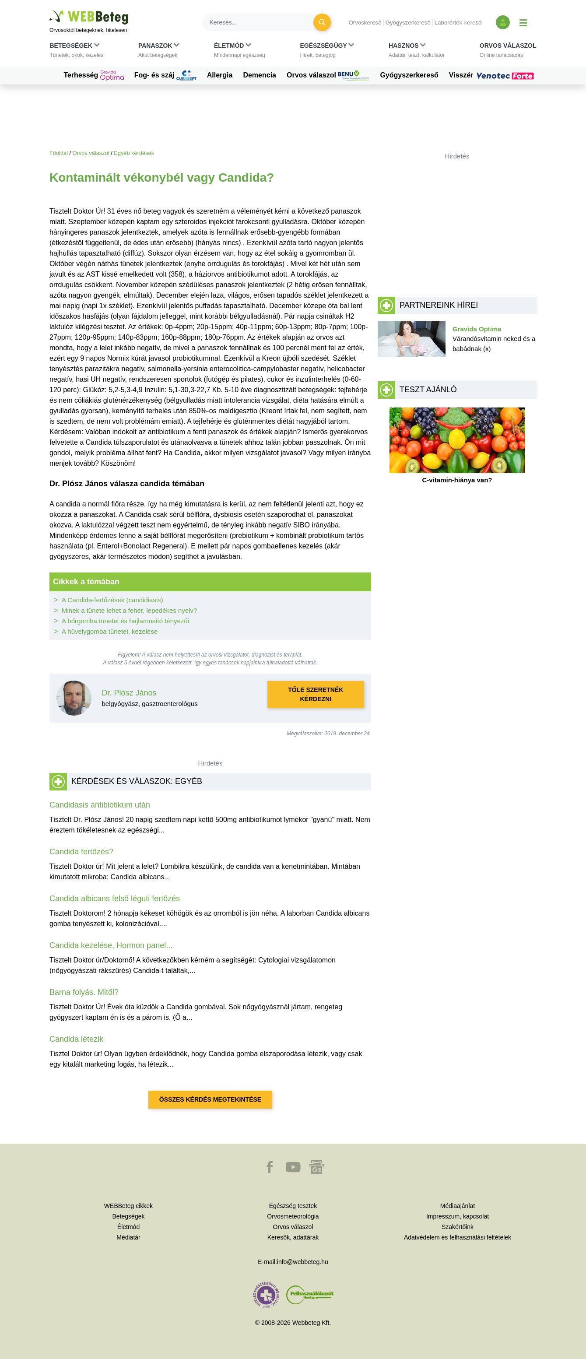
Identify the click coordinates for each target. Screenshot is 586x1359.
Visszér (493, 75)
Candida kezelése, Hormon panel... (110, 945)
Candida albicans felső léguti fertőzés (114, 898)
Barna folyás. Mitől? (84, 992)
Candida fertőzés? (81, 851)
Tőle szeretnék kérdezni (315, 694)
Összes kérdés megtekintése (210, 1099)
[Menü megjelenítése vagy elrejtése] (523, 22)
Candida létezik (76, 1039)
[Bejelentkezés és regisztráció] (503, 22)
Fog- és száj (165, 75)
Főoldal (58, 153)
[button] (77, 52)
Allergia (220, 75)
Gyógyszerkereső (408, 22)
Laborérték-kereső (458, 22)
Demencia (259, 75)
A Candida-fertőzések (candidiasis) (112, 600)
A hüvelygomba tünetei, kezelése (110, 631)
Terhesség (93, 75)
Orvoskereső (364, 22)
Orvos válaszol (328, 75)
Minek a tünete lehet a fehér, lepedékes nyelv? (129, 610)
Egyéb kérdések (134, 153)
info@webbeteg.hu (302, 1261)
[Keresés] (263, 22)
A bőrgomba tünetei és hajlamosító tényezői (125, 621)
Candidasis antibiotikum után (99, 805)
